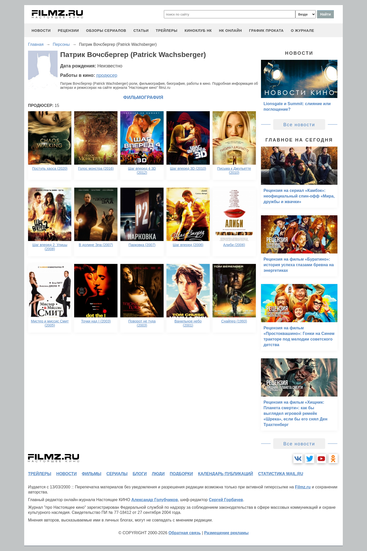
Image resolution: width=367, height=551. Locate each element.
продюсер (106, 75)
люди (158, 474)
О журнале (302, 31)
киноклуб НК (198, 31)
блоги (140, 474)
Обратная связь (184, 533)
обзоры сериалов (106, 31)
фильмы (91, 474)
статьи (141, 31)
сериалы (116, 474)
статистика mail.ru (280, 474)
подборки (181, 474)
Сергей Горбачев (226, 500)
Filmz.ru (302, 487)
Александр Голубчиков (154, 500)
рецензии (68, 31)
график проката (266, 31)
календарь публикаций (225, 474)
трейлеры (166, 31)
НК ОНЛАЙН (230, 31)
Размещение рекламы (226, 533)
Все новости (299, 124)
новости (41, 31)
